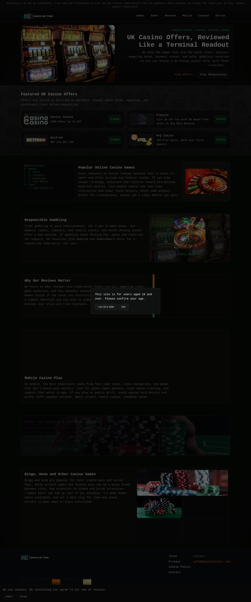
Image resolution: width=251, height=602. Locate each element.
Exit (123, 306)
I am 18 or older (106, 306)
